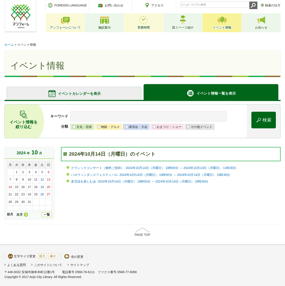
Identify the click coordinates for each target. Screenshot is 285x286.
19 (42, 187)
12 (42, 179)
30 (23, 202)
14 (10, 187)
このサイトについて (48, 265)
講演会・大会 (138, 127)
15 (16, 187)
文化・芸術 (84, 127)
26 (42, 194)
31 (29, 202)
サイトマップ (79, 265)
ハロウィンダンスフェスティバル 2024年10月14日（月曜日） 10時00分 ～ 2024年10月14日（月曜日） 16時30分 (150, 175)
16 (23, 187)
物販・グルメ (110, 127)
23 (23, 194)
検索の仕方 (273, 5)
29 (16, 202)
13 (48, 179)
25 (36, 194)
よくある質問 (16, 265)
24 (29, 194)
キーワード (59, 116)
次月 (19, 214)
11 (36, 179)
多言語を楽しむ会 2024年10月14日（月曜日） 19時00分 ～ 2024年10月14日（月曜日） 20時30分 (139, 181)
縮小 (53, 256)
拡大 (42, 256)
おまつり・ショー (169, 127)
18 (36, 187)
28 (10, 202)
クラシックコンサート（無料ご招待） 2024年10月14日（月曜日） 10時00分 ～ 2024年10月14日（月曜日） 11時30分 (153, 168)
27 (48, 194)
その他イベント (201, 127)
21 (10, 194)
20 (48, 187)
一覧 (47, 214)
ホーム (9, 44)
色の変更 (77, 256)
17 (29, 187)
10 (29, 179)
